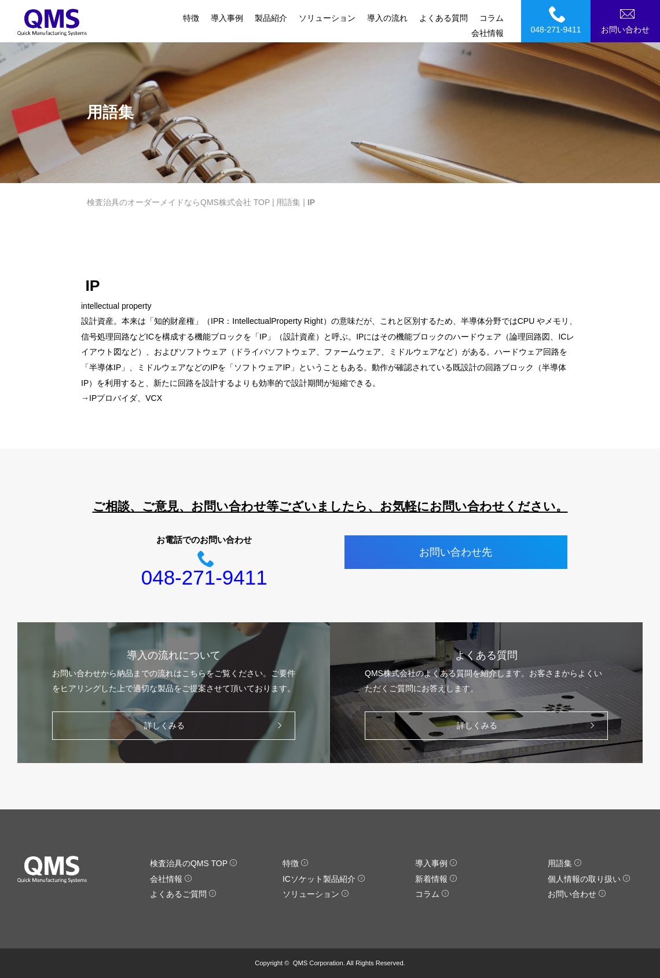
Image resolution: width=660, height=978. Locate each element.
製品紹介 (271, 18)
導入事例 (227, 18)
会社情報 (487, 33)
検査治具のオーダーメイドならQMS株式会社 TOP (178, 202)
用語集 (288, 202)
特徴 (191, 18)
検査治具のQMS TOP (193, 863)
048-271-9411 (557, 19)
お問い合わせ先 (455, 552)
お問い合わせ (627, 19)
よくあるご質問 (183, 894)
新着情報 (436, 879)
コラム (491, 18)
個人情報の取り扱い (589, 879)
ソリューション (327, 18)
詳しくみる (216, 726)
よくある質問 (443, 18)
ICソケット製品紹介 (324, 879)
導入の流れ (387, 18)
